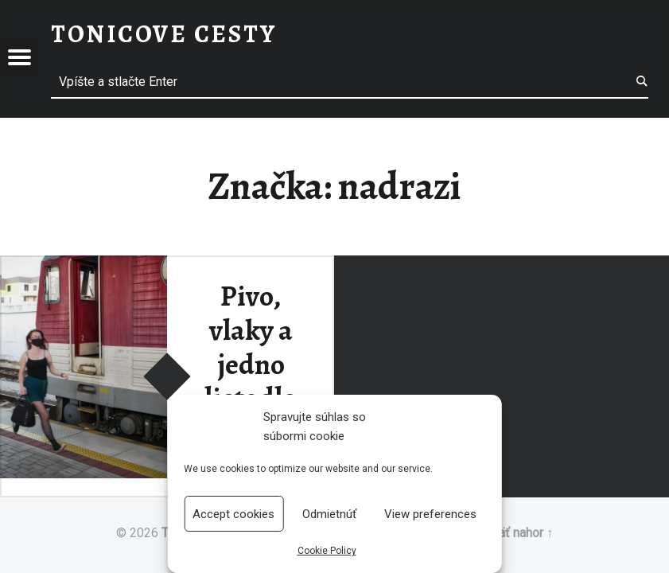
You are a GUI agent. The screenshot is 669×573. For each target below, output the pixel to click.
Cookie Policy (327, 550)
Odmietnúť (329, 514)
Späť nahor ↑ (518, 532)
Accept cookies (233, 514)
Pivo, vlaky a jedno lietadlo (250, 347)
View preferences (430, 514)
